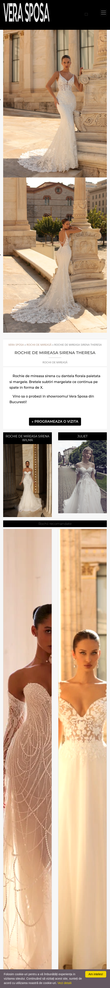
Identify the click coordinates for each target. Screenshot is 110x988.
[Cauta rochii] (86, 14)
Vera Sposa (16, 345)
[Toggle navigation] (103, 12)
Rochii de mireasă (38, 345)
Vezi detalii (65, 983)
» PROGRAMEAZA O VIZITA (55, 422)
